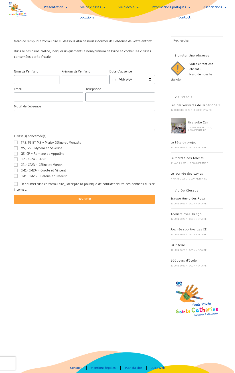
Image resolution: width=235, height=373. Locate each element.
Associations (214, 7)
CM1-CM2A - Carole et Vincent (43, 170)
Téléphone (93, 89)
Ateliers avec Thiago (186, 214)
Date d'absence (120, 71)
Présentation (55, 7)
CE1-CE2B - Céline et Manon (42, 165)
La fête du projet (183, 142)
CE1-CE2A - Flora (33, 159)
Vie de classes (92, 7)
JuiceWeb (159, 368)
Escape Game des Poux (188, 198)
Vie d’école (128, 7)
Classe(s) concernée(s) (30, 136)
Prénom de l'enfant (76, 71)
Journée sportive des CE (189, 229)
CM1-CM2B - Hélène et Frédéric (44, 176)
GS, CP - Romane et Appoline (42, 154)
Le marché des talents (187, 158)
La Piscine (178, 245)
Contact (184, 17)
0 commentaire (202, 110)
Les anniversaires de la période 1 (195, 105)
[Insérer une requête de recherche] (197, 40)
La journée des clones (187, 173)
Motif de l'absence (27, 106)
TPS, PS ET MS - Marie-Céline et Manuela (51, 143)
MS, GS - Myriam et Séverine (41, 148)
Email (18, 89)
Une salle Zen (198, 122)
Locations (87, 17)
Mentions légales (103, 368)
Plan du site (134, 368)
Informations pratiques (171, 7)
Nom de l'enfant (26, 71)
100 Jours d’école (184, 260)
